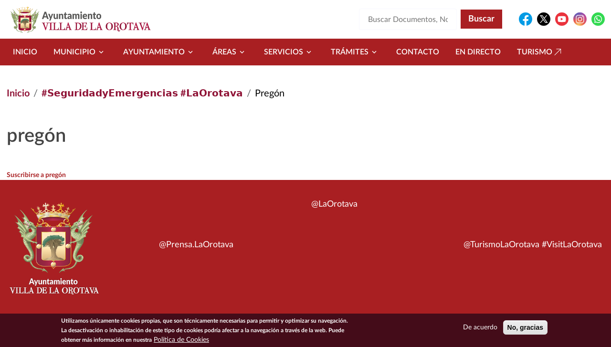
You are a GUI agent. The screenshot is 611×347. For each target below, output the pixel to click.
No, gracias (525, 329)
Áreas (230, 52)
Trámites (355, 52)
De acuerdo (480, 329)
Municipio (80, 52)
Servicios (289, 52)
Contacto (417, 52)
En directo (478, 52)
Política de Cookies (181, 341)
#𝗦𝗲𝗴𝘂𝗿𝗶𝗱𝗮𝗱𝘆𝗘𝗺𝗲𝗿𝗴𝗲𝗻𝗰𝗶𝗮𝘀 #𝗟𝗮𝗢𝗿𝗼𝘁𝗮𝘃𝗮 (142, 93)
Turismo (540, 52)
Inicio (25, 52)
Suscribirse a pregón (36, 175)
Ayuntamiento (159, 52)
